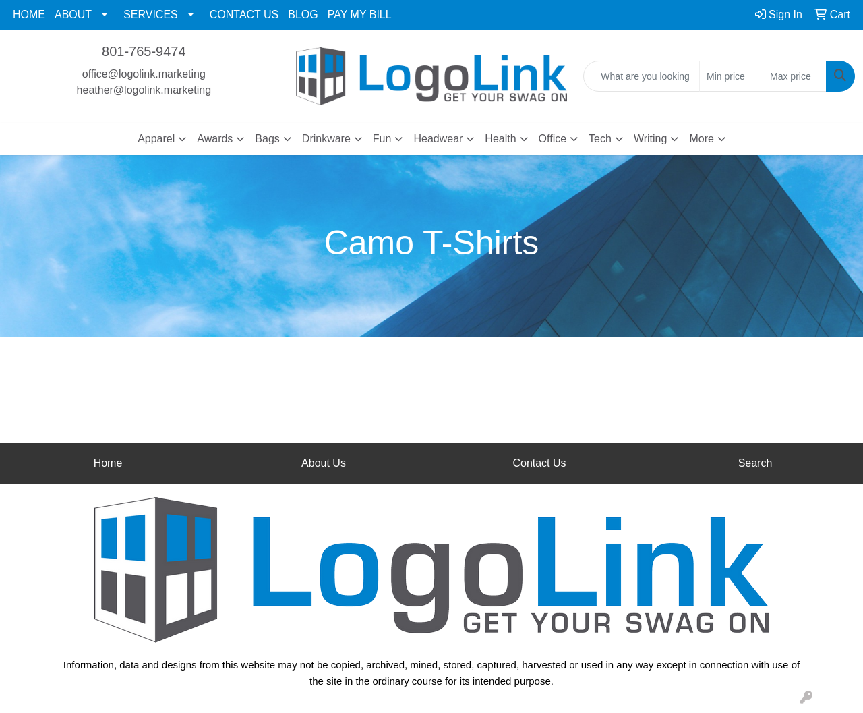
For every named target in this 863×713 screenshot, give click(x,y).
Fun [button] (382, 138)
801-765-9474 (144, 51)
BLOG (303, 14)
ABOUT (73, 14)
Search (755, 463)
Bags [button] (267, 138)
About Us (323, 463)
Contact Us (539, 463)
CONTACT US (244, 14)
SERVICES (150, 14)
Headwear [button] (438, 138)
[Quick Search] (641, 76)
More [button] (701, 138)
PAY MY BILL (360, 14)
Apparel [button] (156, 138)
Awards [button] (215, 138)
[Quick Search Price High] (795, 76)
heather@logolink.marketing (144, 90)
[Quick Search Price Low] (731, 76)
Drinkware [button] (326, 138)
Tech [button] (600, 138)
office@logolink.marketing (144, 74)
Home (108, 463)
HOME (29, 14)
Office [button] (553, 138)
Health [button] (500, 138)
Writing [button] (650, 138)
